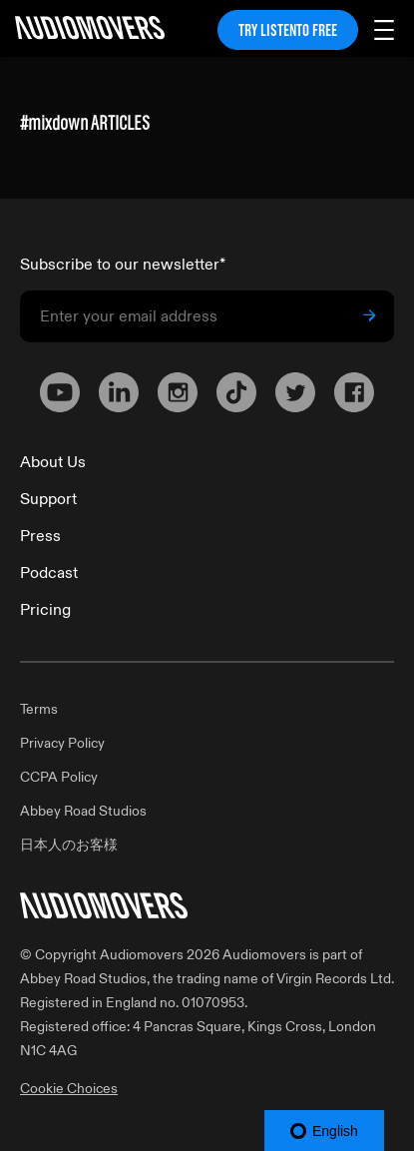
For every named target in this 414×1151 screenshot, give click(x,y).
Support (48, 499)
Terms (39, 709)
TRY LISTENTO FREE (287, 30)
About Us (53, 462)
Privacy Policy (62, 743)
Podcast (49, 573)
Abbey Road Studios (83, 811)
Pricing (45, 610)
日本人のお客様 (69, 845)
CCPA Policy (59, 777)
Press (40, 536)
